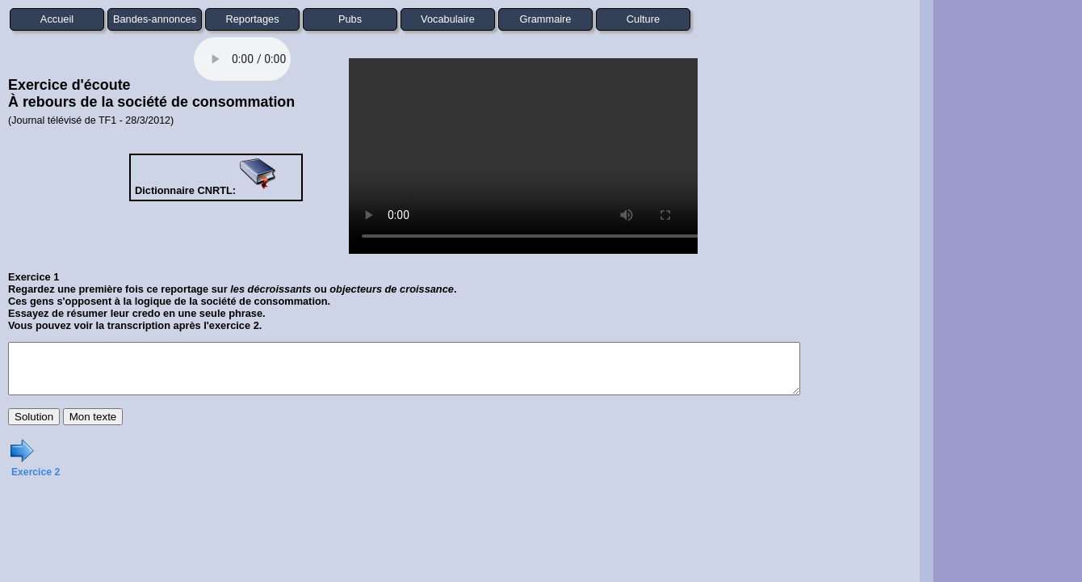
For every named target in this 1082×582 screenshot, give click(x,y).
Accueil (56, 19)
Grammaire (546, 19)
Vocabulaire (448, 19)
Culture (643, 19)
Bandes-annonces (154, 19)
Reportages (252, 19)
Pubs (350, 19)
